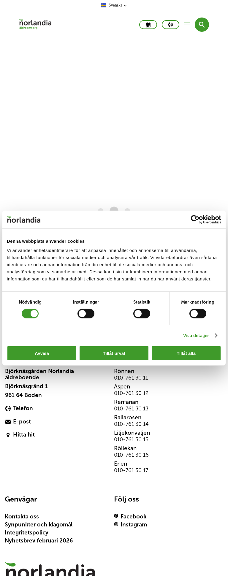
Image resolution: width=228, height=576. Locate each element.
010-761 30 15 (131, 439)
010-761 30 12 (131, 393)
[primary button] (170, 24)
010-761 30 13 (131, 409)
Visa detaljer (196, 335)
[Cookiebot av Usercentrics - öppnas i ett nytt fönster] (195, 219)
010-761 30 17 (131, 470)
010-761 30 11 (131, 378)
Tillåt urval (114, 353)
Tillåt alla (186, 353)
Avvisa (42, 353)
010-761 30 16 (131, 455)
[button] (114, 5)
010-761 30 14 (131, 424)
